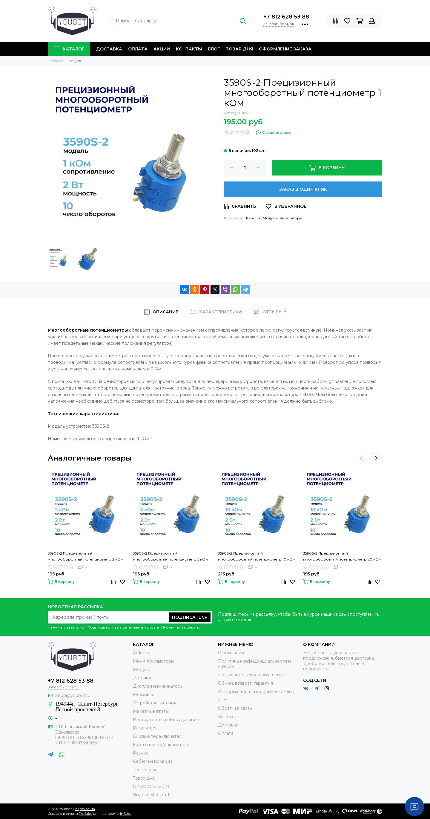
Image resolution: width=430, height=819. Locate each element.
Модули (270, 218)
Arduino (141, 652)
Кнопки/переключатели (158, 736)
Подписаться (190, 617)
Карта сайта (85, 809)
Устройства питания (154, 703)
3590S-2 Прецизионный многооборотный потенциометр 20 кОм (342, 556)
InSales (125, 814)
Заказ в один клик (303, 189)
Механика (143, 694)
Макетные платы (151, 711)
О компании (231, 652)
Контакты (189, 49)
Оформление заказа (285, 49)
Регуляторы (291, 218)
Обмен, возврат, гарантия (245, 683)
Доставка (109, 49)
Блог (214, 49)
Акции (161, 49)
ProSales (85, 814)
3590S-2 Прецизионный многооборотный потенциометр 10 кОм (256, 556)
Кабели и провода (153, 761)
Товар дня (239, 49)
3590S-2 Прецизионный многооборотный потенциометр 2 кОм (85, 556)
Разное (141, 753)
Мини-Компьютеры (153, 661)
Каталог (69, 49)
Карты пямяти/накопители (161, 744)
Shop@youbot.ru (72, 695)
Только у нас (146, 769)
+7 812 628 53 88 (286, 16)
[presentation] (361, 458)
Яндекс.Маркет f (151, 795)
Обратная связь (235, 708)
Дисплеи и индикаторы (158, 686)
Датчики (142, 678)
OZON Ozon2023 (151, 786)
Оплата (138, 49)
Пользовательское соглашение (251, 675)
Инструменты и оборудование (166, 719)
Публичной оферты (180, 627)
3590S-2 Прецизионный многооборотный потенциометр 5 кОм (170, 556)
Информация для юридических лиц (256, 691)
